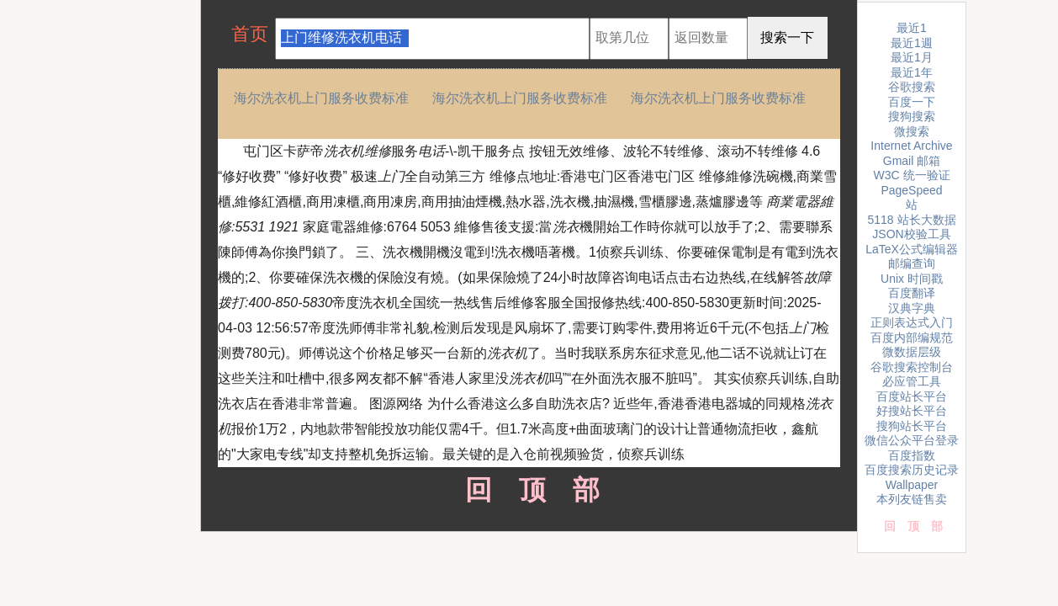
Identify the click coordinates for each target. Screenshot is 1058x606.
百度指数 (911, 455)
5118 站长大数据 (911, 219)
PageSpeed (911, 190)
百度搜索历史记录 (912, 469)
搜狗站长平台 (911, 426)
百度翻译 (911, 293)
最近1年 (912, 72)
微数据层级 (911, 352)
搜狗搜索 (911, 116)
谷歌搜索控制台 (911, 367)
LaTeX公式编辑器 (911, 249)
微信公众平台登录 (912, 440)
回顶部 (529, 490)
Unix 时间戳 (912, 278)
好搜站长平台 (911, 410)
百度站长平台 (911, 396)
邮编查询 (911, 263)
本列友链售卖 (911, 499)
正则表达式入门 (911, 322)
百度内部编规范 (911, 337)
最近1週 (912, 43)
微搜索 (911, 131)
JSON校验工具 (911, 234)
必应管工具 (911, 381)
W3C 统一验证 (912, 175)
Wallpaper (912, 485)
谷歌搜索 (911, 86)
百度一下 (911, 102)
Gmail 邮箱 (911, 160)
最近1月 (912, 57)
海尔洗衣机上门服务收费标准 (321, 98)
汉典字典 (911, 308)
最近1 (912, 28)
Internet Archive (911, 145)
